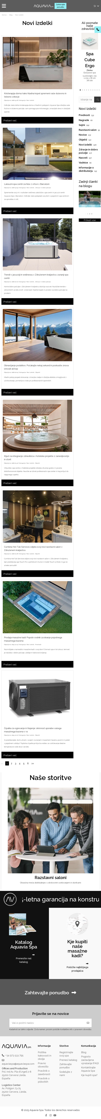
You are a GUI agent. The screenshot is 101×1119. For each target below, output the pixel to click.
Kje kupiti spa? (89, 1075)
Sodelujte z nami (65, 1073)
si (97, 6)
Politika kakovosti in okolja (44, 1055)
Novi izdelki (30, 100)
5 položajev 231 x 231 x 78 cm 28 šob (90, 78)
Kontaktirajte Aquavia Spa (88, 1069)
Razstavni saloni (51, 877)
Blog (83, 1052)
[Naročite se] (88, 1023)
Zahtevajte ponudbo (60, 6)
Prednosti (38, 644)
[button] (80, 90)
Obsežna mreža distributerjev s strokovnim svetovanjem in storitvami (50, 883)
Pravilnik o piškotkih (44, 1080)
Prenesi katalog (68, 1060)
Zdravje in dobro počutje (43, 187)
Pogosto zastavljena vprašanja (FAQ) (90, 1060)
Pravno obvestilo (43, 1065)
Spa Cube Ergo (89, 59)
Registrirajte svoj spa (66, 1054)
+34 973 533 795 (14, 1055)
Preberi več (10, 120)
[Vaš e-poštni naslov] (47, 1023)
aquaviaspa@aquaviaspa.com (18, 1063)
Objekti (37, 372)
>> (32, 763)
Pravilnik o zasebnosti (44, 1072)
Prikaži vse (90, 220)
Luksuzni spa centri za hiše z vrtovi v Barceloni (26, 184)
